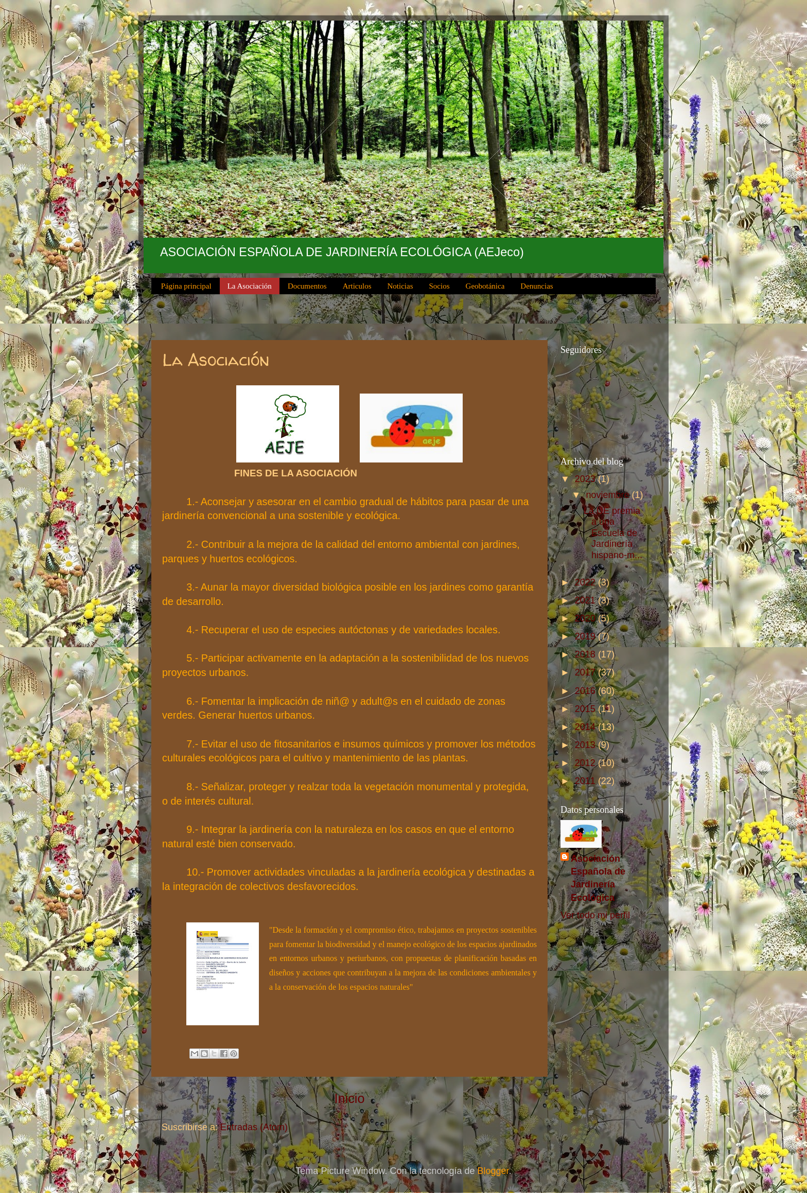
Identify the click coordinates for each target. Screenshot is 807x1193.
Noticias (400, 286)
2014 (586, 727)
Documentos (307, 286)
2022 (586, 582)
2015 (586, 709)
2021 (586, 600)
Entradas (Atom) (254, 1127)
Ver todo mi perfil (595, 915)
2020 (586, 618)
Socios (439, 286)
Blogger (493, 1171)
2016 (586, 691)
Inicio (350, 1098)
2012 (586, 763)
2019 (586, 636)
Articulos (357, 286)
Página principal (186, 286)
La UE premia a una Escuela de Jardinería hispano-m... (613, 533)
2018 (586, 654)
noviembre (608, 495)
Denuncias (536, 286)
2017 (586, 672)
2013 (586, 745)
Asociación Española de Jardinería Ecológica (598, 878)
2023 (586, 479)
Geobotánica (485, 286)
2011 (586, 781)
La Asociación (249, 286)
